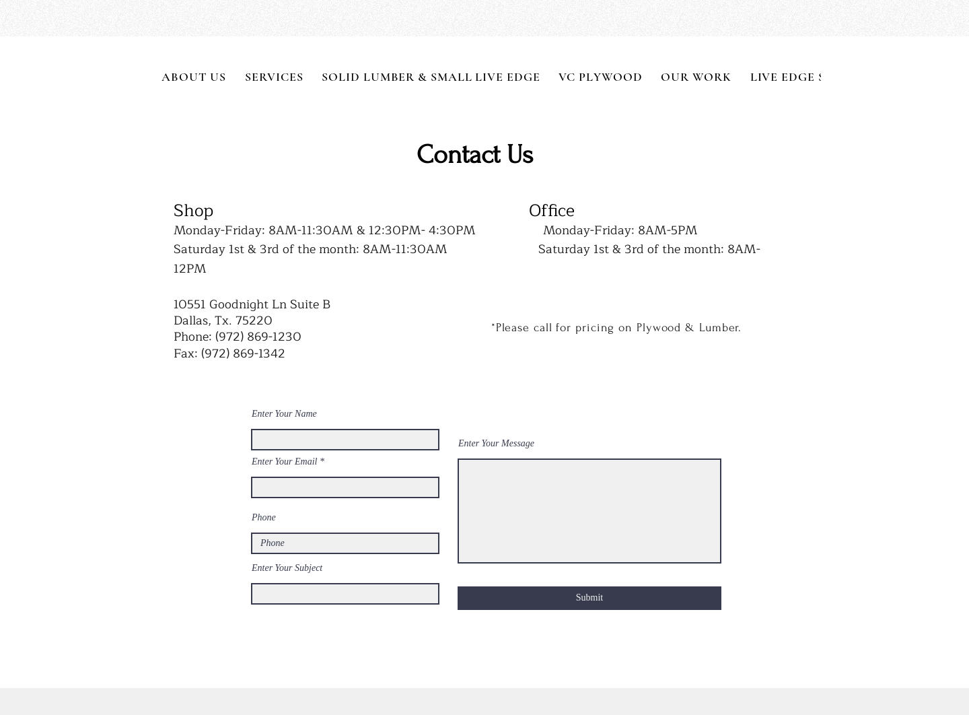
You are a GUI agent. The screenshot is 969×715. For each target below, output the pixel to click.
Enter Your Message (496, 443)
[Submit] (589, 598)
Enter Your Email (285, 462)
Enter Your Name (284, 414)
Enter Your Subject (287, 568)
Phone (264, 517)
